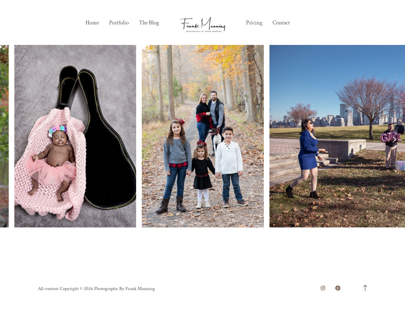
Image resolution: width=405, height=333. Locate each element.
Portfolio (119, 22)
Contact (281, 22)
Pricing (254, 22)
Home (92, 22)
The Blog (149, 22)
